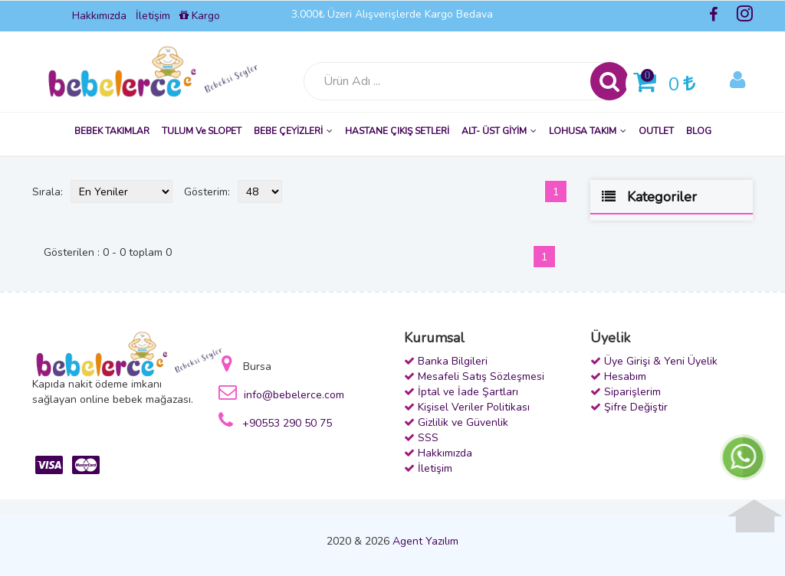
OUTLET (656, 131)
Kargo (199, 15)
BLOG (698, 131)
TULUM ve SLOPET (201, 131)
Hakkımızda (99, 15)
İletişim (153, 15)
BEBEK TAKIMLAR (111, 131)
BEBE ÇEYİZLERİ (293, 131)
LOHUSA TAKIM (587, 131)
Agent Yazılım (425, 541)
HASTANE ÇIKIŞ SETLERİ (397, 131)
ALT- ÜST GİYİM (499, 131)
